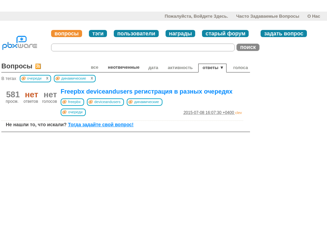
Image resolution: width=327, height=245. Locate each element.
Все (94, 67)
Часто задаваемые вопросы (267, 16)
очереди (75, 112)
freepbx (74, 102)
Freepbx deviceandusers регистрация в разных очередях (147, 91)
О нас (313, 16)
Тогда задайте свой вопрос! (101, 124)
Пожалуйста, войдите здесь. (196, 16)
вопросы (66, 33)
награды (180, 33)
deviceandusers (107, 102)
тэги (98, 33)
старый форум (225, 33)
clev (238, 113)
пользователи (136, 33)
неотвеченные (124, 67)
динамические (146, 102)
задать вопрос (283, 33)
